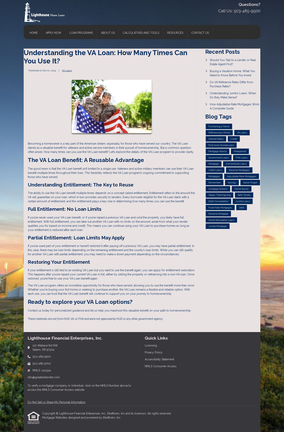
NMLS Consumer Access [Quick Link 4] (161, 366)
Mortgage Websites (55, 417)
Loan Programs (81, 32)
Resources (175, 32)
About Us (108, 32)
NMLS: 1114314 (42, 370)
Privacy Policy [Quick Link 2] (154, 352)
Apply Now (53, 32)
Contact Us (200, 32)
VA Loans (67, 70)
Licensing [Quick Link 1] (151, 345)
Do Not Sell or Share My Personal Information (56, 402)
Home (34, 32)
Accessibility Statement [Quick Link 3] (159, 359)
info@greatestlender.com (44, 377)
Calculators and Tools (141, 32)
